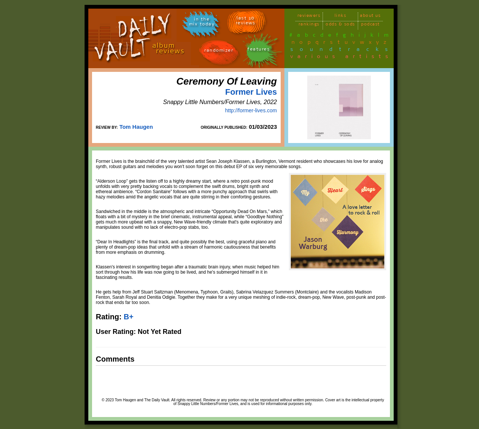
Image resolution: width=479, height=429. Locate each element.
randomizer (218, 51)
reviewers (309, 17)
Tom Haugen (136, 127)
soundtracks (342, 50)
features (258, 50)
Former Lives (251, 92)
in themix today (202, 23)
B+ (128, 317)
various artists (341, 58)
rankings (309, 25)
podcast (370, 25)
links (341, 17)
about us (370, 17)
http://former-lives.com (251, 110)
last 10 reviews (246, 21)
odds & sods (340, 25)
